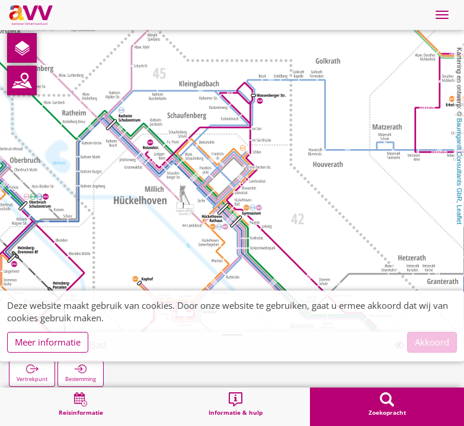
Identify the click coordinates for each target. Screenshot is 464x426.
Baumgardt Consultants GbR (459, 159)
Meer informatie (48, 342)
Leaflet (459, 214)
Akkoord (432, 342)
